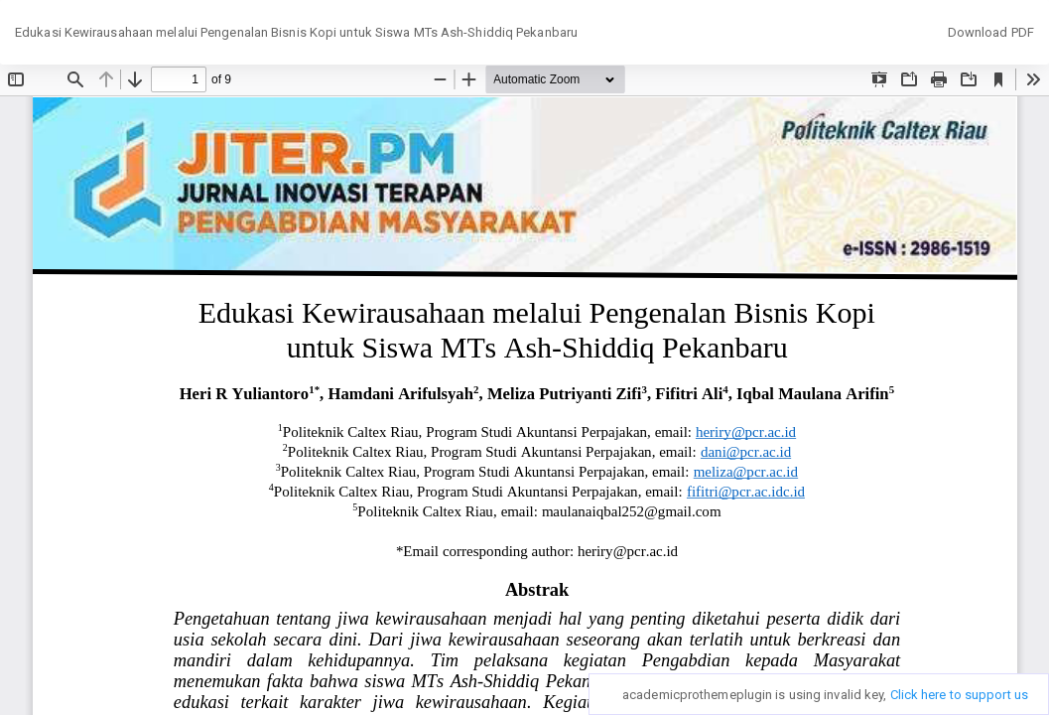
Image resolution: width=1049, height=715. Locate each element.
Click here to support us (959, 694)
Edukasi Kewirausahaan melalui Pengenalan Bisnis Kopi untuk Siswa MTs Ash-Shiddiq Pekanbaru (296, 32)
